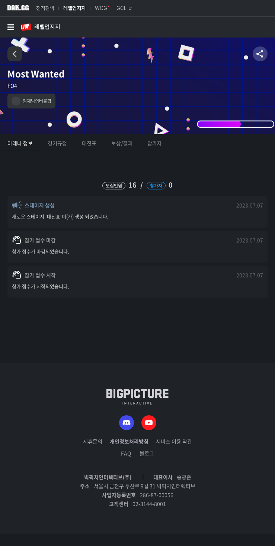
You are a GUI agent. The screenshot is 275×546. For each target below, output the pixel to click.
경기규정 (57, 143)
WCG (101, 8)
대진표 (89, 143)
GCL (124, 8)
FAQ (126, 453)
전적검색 (45, 8)
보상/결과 (121, 143)
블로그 (147, 453)
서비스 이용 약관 (174, 441)
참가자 (154, 143)
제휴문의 (92, 441)
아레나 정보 (20, 143)
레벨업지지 (74, 8)
